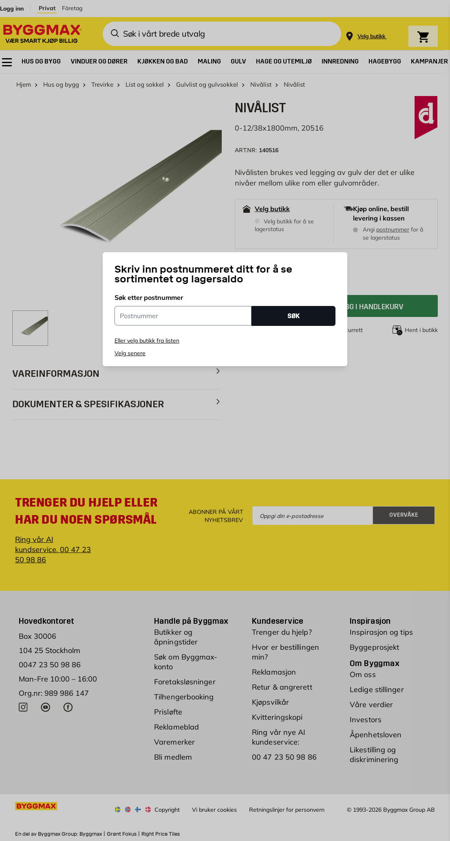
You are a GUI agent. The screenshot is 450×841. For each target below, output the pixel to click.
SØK (293, 316)
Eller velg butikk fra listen (147, 340)
